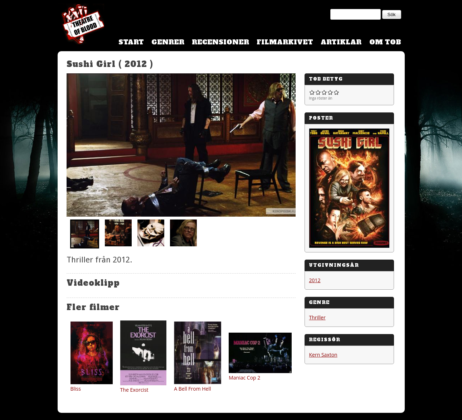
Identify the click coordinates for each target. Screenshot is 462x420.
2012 (315, 280)
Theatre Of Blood (81, 25)
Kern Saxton (323, 354)
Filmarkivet (285, 42)
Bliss (75, 388)
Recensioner (220, 42)
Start (131, 42)
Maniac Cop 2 (244, 377)
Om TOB (385, 42)
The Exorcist (134, 389)
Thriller (317, 317)
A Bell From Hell (192, 388)
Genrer (167, 42)
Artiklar (341, 42)
